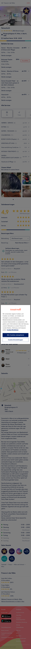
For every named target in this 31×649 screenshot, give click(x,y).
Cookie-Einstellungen (15, 340)
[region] (15, 324)
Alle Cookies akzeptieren (15, 335)
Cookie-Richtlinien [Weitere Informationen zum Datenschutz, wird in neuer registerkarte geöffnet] (12, 330)
